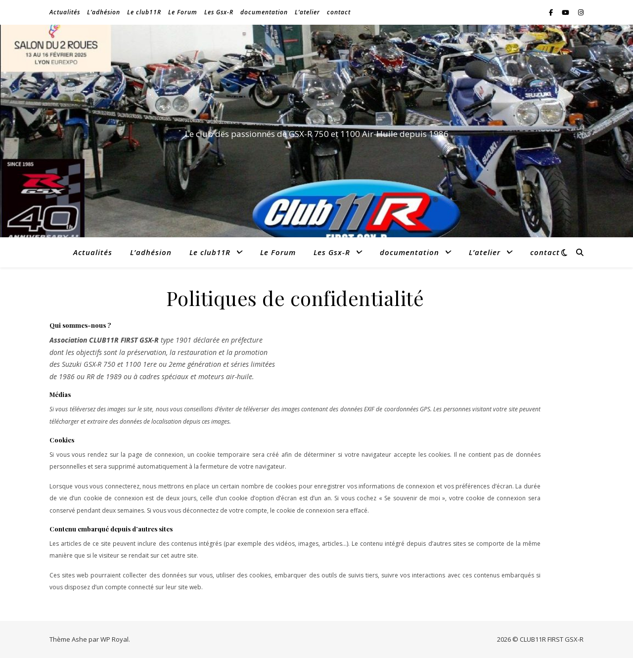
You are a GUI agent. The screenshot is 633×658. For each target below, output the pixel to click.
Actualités (64, 12)
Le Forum (182, 12)
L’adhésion (103, 12)
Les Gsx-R (218, 12)
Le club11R (144, 12)
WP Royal (114, 639)
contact (339, 12)
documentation (264, 12)
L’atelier (307, 12)
